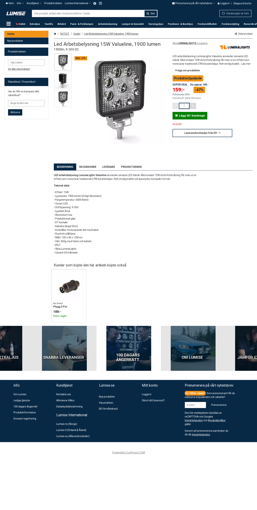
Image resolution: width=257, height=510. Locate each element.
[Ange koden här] (26, 103)
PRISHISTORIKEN (131, 166)
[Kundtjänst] (34, 3)
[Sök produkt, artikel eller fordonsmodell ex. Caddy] (94, 13)
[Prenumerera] (219, 405)
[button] (246, 63)
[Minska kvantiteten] (176, 106)
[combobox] (94, 13)
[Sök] (150, 13)
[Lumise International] (77, 3)
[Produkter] (8, 24)
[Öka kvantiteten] (193, 106)
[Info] (20, 3)
